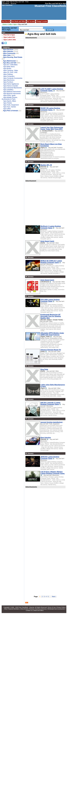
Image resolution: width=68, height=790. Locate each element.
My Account (31, 21)
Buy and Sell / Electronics (53, 263)
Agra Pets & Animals (10, 110)
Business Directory (41, 609)
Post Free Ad (6, 21)
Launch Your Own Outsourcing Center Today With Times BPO (52, 128)
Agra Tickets (7, 103)
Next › (54, 596)
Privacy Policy (61, 607)
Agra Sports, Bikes (9, 101)
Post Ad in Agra (9, 35)
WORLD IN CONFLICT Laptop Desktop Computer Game (51, 261)
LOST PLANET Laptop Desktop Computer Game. (52, 89)
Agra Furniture (8, 82)
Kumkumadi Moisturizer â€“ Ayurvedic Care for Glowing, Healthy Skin (51, 316)
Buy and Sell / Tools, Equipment (50, 424)
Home (5, 24)
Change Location (41, 21)
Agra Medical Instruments (12, 91)
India (10, 24)
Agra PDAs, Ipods (9, 95)
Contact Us (29, 610)
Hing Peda (44, 369)
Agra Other (7, 109)
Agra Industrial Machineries (12, 88)
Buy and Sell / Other (53, 243)
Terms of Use (52, 607)
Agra (15, 24)
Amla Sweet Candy (47, 241)
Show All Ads (24, 609)
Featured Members (13, 609)
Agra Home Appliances (11, 84)
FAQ (5, 609)
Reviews (31, 609)
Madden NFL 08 (46, 165)
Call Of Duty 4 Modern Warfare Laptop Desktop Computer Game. (53, 472)
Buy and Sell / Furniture (55, 147)
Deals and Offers (39, 610)
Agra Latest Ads (9, 37)
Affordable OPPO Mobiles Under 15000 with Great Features (52, 334)
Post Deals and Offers (18, 21)
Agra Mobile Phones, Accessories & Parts (10, 98)
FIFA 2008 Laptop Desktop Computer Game (50, 300)
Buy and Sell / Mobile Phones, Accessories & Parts (51, 337)
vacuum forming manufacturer (52, 422)
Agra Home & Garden (10, 86)
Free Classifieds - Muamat (26, 607)
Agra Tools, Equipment (11, 105)
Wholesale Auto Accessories (56, 609)
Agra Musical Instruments (12, 93)
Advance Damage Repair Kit (51, 350)
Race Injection (46, 437)
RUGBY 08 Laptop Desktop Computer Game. (50, 109)
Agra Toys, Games (9, 107)
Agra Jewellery (8, 89)
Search (50, 30)
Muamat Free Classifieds (50, 5)
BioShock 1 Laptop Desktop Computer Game (51, 227)
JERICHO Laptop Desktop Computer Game (50, 457)
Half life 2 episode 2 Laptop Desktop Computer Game (50, 403)
